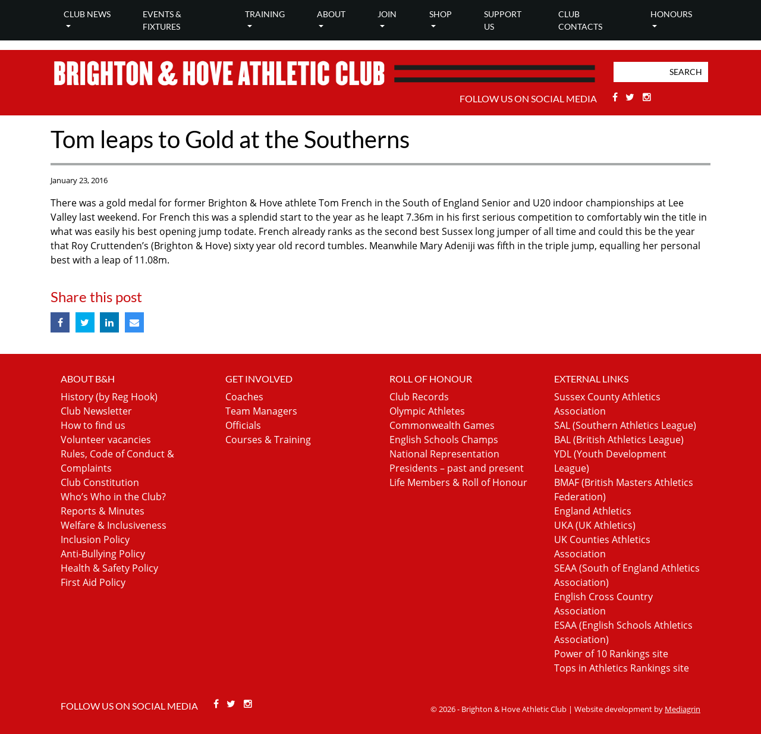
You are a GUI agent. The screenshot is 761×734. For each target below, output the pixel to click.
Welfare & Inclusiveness (113, 525)
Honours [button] (671, 14)
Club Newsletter (96, 411)
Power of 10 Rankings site (611, 653)
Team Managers (261, 411)
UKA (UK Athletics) (595, 525)
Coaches (244, 396)
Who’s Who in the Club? (113, 496)
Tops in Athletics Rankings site (621, 668)
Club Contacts (580, 20)
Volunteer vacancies (106, 439)
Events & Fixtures (162, 20)
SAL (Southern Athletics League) (625, 425)
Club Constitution (100, 482)
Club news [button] (87, 14)
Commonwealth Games (442, 425)
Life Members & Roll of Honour (458, 482)
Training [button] (265, 14)
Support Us (502, 20)
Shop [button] (440, 14)
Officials (243, 425)
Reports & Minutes (102, 510)
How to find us (93, 425)
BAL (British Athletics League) (619, 439)
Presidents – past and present (456, 468)
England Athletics (592, 510)
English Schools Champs (443, 439)
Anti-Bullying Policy (103, 553)
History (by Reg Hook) (109, 396)
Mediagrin (682, 709)
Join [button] (387, 14)
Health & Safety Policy (109, 568)
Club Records (419, 396)
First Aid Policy (93, 582)
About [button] (331, 14)
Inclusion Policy (95, 539)
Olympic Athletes (427, 411)
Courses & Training (268, 439)
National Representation (444, 453)
